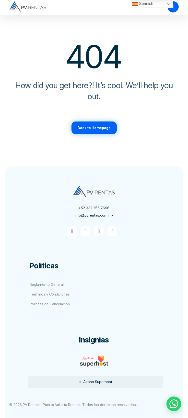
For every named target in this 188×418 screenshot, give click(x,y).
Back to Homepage (94, 128)
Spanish (142, 4)
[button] (72, 231)
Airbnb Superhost (97, 381)
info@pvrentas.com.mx (94, 215)
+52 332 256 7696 (94, 208)
